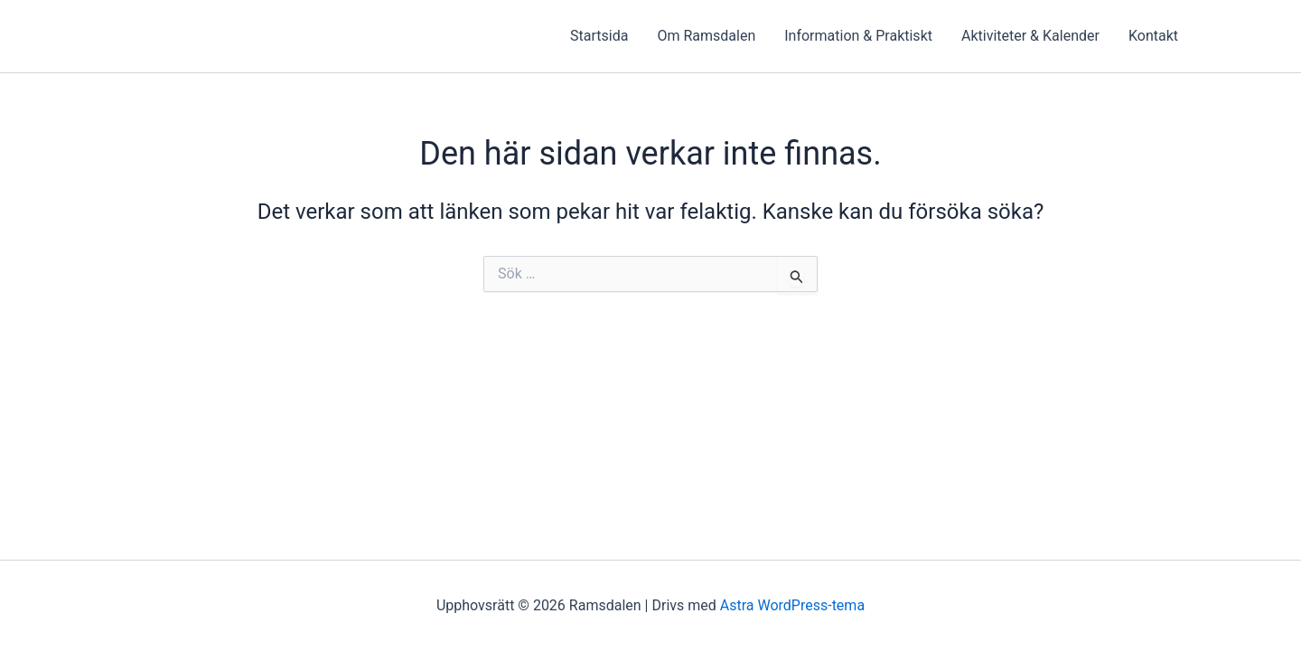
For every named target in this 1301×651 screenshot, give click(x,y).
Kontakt (1153, 35)
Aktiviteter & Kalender (1030, 35)
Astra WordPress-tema (792, 605)
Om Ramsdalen (706, 35)
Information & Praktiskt (858, 35)
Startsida (599, 35)
